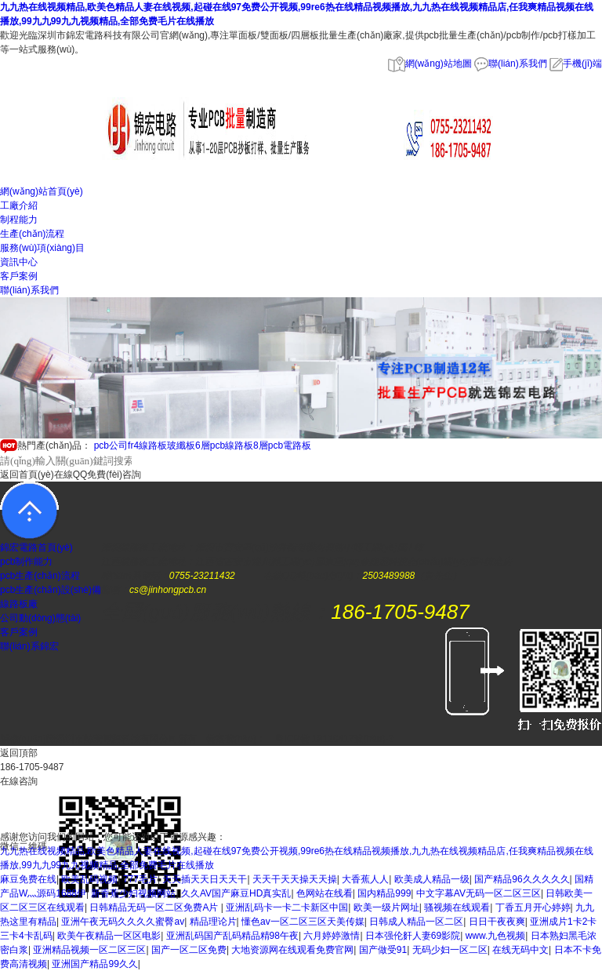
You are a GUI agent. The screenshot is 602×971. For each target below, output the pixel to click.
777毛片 (140, 879)
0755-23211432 (202, 575)
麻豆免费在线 (28, 879)
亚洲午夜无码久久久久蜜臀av (122, 921)
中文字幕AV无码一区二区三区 (478, 893)
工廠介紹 (19, 205)
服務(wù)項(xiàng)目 (42, 247)
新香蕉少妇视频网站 (133, 893)
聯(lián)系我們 (510, 63)
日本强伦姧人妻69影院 (412, 935)
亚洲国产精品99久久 (94, 963)
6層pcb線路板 (224, 445)
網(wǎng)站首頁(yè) (41, 191)
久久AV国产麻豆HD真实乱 (236, 893)
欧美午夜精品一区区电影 (109, 935)
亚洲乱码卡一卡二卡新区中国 (287, 907)
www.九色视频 (496, 935)
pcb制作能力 (26, 561)
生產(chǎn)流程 (32, 233)
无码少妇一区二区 (450, 949)
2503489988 (388, 575)
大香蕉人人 (365, 879)
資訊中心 (19, 261)
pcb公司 (111, 445)
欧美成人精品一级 (432, 879)
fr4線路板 (147, 445)
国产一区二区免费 (189, 949)
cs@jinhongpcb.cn (167, 589)
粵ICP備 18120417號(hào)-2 (334, 738)
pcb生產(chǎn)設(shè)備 (50, 589)
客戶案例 (19, 276)
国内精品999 (384, 893)
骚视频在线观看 (457, 907)
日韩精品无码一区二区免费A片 (154, 907)
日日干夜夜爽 (497, 921)
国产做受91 (383, 949)
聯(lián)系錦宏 (29, 646)
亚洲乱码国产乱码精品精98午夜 (232, 935)
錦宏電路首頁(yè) (36, 547)
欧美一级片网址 (386, 907)
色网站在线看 (324, 893)
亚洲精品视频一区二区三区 (89, 949)
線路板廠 (19, 603)
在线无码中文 (520, 949)
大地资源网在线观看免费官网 (292, 949)
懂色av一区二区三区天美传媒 (302, 921)
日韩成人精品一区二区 (416, 921)
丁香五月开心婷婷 (533, 907)
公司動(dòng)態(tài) (40, 618)
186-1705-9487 (400, 612)
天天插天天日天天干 (204, 879)
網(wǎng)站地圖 (430, 63)
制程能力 (19, 219)
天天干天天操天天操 (294, 879)
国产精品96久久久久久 (521, 879)
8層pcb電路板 (282, 445)
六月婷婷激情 (331, 935)
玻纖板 (181, 445)
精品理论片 (213, 921)
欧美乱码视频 (89, 879)
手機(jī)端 (575, 63)
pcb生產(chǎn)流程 (40, 575)
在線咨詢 (19, 781)
